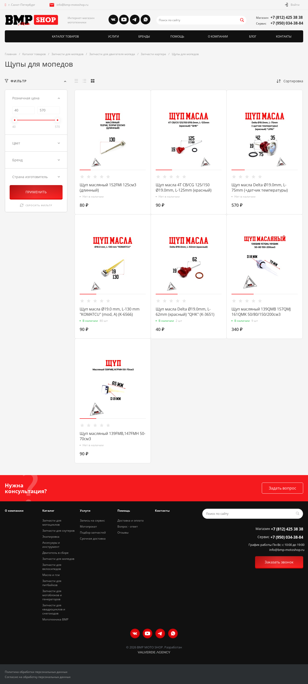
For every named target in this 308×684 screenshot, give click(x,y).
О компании (14, 511)
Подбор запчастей (93, 532)
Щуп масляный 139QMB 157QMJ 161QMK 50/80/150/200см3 (261, 311)
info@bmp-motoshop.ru (72, 5)
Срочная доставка (93, 538)
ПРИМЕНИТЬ (36, 192)
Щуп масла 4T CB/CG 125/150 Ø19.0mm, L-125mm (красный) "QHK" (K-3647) (184, 190)
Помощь (123, 511)
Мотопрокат (88, 526)
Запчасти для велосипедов (51, 567)
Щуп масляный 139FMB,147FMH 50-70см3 (112, 436)
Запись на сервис (92, 520)
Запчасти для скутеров (58, 531)
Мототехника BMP (55, 619)
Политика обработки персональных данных (36, 672)
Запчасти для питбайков (51, 583)
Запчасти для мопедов (58, 559)
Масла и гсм (51, 575)
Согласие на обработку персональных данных (38, 677)
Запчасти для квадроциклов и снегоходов (53, 609)
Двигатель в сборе (55, 553)
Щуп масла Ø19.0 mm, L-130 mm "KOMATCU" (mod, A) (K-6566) (110, 311)
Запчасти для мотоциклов (51, 522)
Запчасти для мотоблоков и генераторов (52, 595)
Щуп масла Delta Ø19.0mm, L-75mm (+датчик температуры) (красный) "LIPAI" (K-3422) (259, 190)
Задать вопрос (282, 488)
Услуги (85, 511)
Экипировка (50, 537)
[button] (88, 418)
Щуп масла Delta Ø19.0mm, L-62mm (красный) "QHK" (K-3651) (185, 311)
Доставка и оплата (130, 520)
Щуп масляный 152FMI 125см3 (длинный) (108, 187)
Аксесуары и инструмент (51, 545)
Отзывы (122, 532)
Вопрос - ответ (127, 526)
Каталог (48, 511)
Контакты (162, 511)
